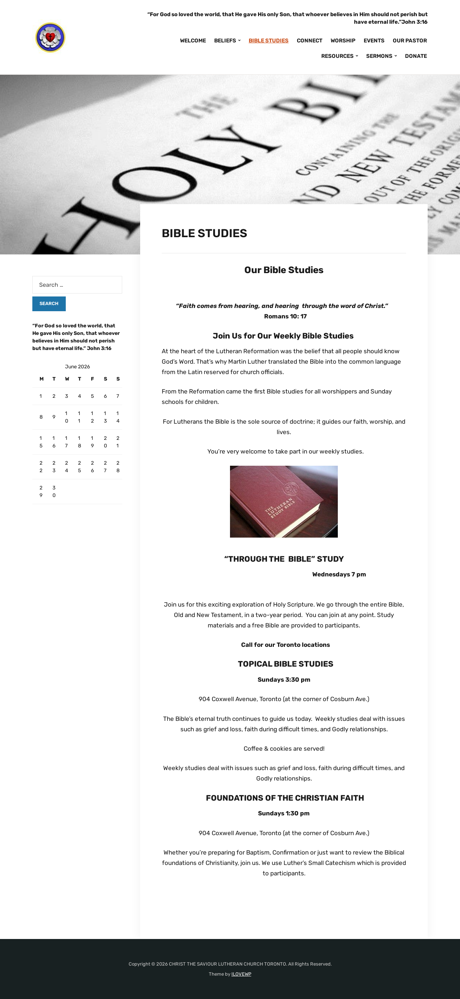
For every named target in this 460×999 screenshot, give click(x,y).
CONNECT (309, 40)
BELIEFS (225, 40)
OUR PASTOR (410, 40)
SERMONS (379, 56)
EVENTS (374, 40)
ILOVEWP (241, 974)
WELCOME (193, 40)
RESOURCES (337, 56)
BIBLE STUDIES (269, 40)
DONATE (416, 56)
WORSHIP (343, 40)
